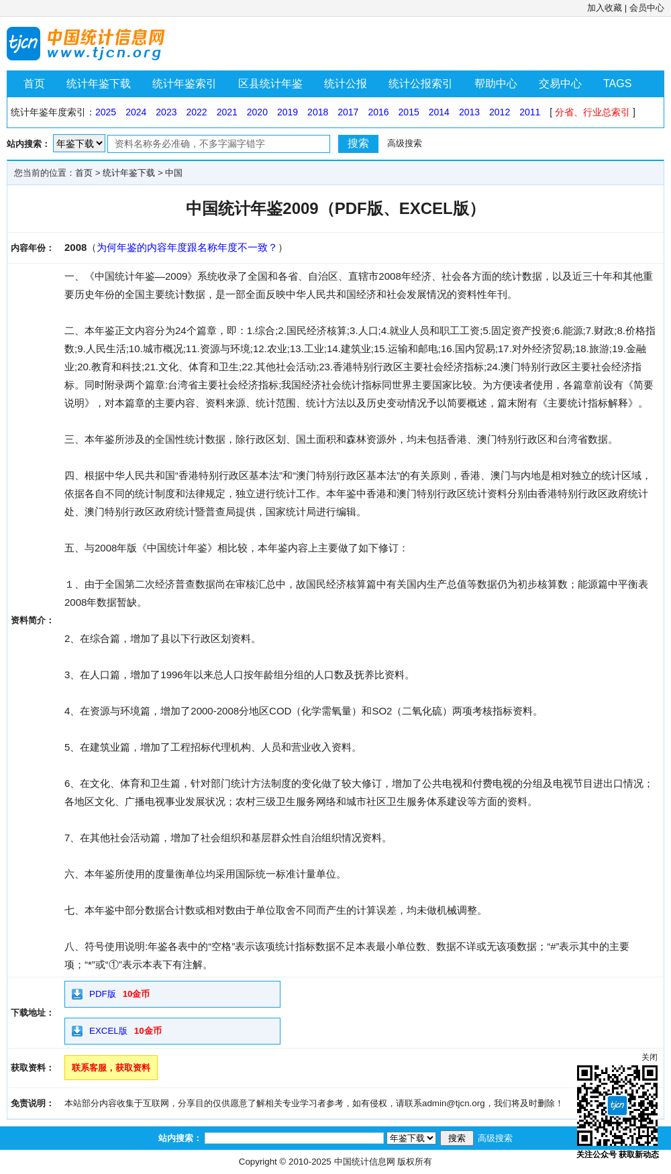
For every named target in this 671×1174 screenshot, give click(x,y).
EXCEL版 (108, 1031)
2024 (135, 112)
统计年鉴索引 (184, 83)
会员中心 (646, 8)
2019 (287, 112)
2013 (469, 112)
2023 (166, 112)
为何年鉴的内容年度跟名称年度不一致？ (187, 247)
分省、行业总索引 (592, 112)
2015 (409, 112)
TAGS (617, 83)
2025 (105, 112)
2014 (439, 112)
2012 (499, 112)
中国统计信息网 (364, 1162)
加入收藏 (604, 8)
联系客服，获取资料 (111, 1068)
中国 (174, 173)
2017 (348, 112)
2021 (227, 112)
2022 (196, 112)
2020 (257, 112)
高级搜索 (404, 143)
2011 (529, 112)
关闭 (649, 1057)
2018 (317, 112)
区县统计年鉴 (270, 83)
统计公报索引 (421, 83)
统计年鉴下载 (98, 83)
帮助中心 (495, 83)
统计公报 (345, 83)
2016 (378, 112)
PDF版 (102, 994)
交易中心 (560, 83)
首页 (34, 83)
